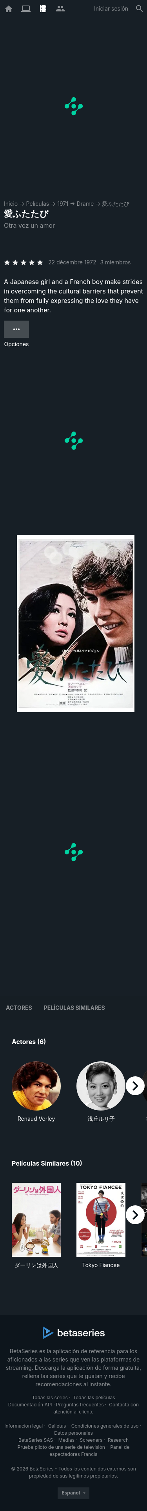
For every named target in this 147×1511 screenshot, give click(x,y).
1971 (62, 203)
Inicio (11, 203)
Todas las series (49, 1397)
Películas (37, 203)
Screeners (91, 1440)
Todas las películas (94, 1397)
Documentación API (30, 1405)
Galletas (57, 1426)
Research (118, 1440)
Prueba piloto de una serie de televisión (61, 1447)
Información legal (23, 1426)
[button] (36, 1092)
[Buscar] (139, 8)
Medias (66, 1440)
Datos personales (73, 1433)
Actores (19, 1007)
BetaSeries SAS (35, 1440)
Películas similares (74, 1007)
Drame (85, 203)
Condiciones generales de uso (105, 1426)
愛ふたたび (115, 203)
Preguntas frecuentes (80, 1405)
